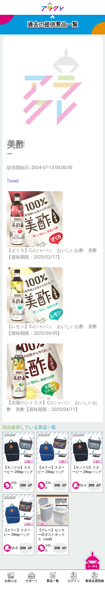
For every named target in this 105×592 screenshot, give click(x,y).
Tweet (13, 181)
